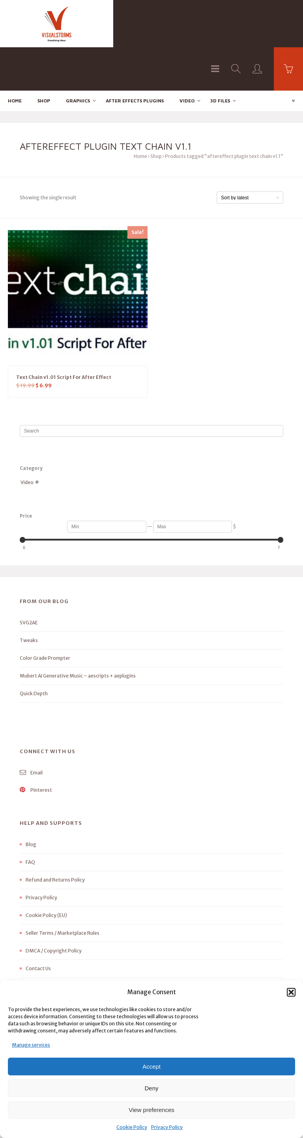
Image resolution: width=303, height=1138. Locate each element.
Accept (151, 1066)
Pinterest (36, 747)
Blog (31, 801)
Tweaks (29, 597)
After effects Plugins (135, 57)
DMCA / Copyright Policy (54, 908)
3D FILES (220, 57)
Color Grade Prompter (45, 615)
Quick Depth (34, 650)
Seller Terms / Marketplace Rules (62, 890)
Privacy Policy (167, 1127)
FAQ (30, 819)
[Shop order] (250, 155)
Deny (151, 1088)
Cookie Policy (131, 1127)
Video (187, 57)
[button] (291, 992)
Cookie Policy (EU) (46, 872)
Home (15, 57)
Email (31, 730)
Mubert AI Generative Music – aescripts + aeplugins (78, 633)
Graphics (78, 57)
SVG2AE (29, 580)
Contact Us (38, 925)
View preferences (151, 1109)
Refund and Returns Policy (55, 837)
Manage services (31, 1045)
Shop (43, 57)
